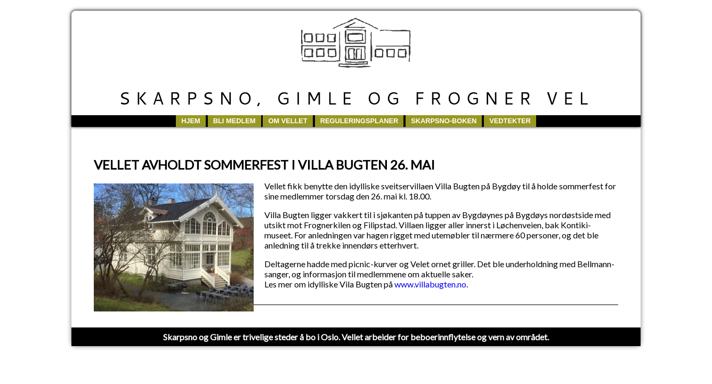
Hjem (190, 121)
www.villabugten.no (430, 284)
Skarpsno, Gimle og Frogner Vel (356, 98)
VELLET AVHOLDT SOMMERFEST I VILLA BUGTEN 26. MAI (264, 164)
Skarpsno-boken (443, 121)
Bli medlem (234, 121)
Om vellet (287, 121)
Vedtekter (510, 121)
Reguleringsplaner (359, 121)
